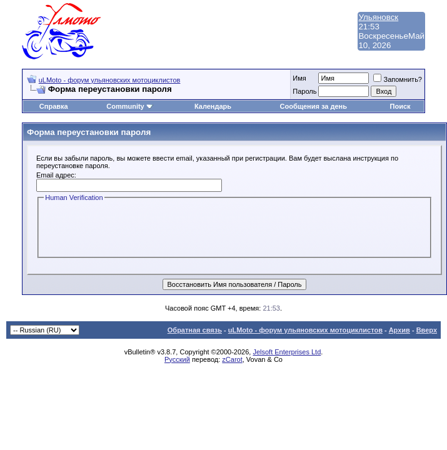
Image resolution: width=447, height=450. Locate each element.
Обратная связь (195, 330)
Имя (299, 78)
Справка (53, 106)
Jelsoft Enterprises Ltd (287, 352)
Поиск (400, 106)
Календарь (212, 106)
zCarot (232, 359)
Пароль (304, 91)
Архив (399, 330)
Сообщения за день (313, 106)
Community (129, 106)
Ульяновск (378, 17)
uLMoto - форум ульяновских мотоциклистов (110, 80)
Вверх (426, 330)
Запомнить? (397, 79)
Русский (177, 359)
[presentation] (139, 228)
